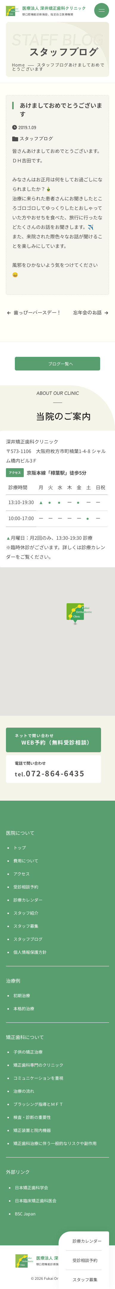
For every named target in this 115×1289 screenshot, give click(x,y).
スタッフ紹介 (25, 913)
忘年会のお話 (90, 312)
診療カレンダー (87, 1241)
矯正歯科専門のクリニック (38, 1065)
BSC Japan (25, 1214)
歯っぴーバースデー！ (34, 312)
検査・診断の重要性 (32, 1117)
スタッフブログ (36, 138)
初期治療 (21, 995)
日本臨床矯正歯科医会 (35, 1201)
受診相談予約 (85, 1260)
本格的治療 (23, 1008)
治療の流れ (23, 1091)
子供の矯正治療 (27, 1052)
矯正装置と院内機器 (32, 1130)
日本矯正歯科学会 (31, 1187)
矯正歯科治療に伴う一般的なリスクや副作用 (55, 1143)
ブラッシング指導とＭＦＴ (38, 1104)
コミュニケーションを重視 (38, 1078)
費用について (25, 861)
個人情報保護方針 (30, 952)
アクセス (21, 874)
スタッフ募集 (85, 1279)
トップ (19, 848)
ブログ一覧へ (60, 364)
